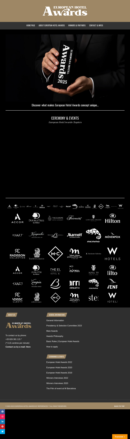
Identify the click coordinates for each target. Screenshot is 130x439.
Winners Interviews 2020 (57, 383)
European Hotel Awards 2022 (59, 362)
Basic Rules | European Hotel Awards (62, 341)
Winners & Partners (77, 25)
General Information (55, 320)
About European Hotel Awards (52, 25)
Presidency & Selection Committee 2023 (64, 326)
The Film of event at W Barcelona (61, 388)
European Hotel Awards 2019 (59, 373)
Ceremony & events (65, 118)
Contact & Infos (96, 25)
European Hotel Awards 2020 (59, 367)
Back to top (119, 406)
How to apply (52, 347)
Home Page (30, 25)
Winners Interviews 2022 (57, 378)
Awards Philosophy (54, 336)
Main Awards (52, 331)
